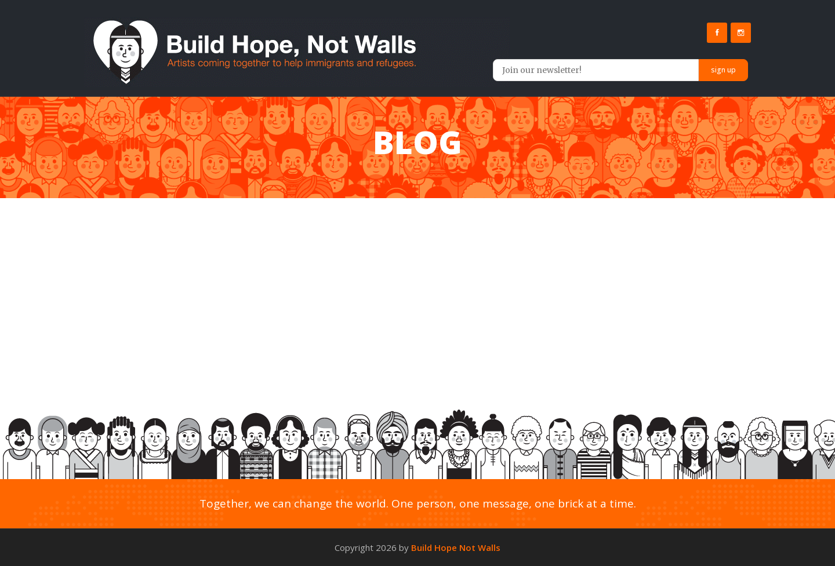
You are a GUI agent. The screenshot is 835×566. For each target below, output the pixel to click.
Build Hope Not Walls (455, 547)
